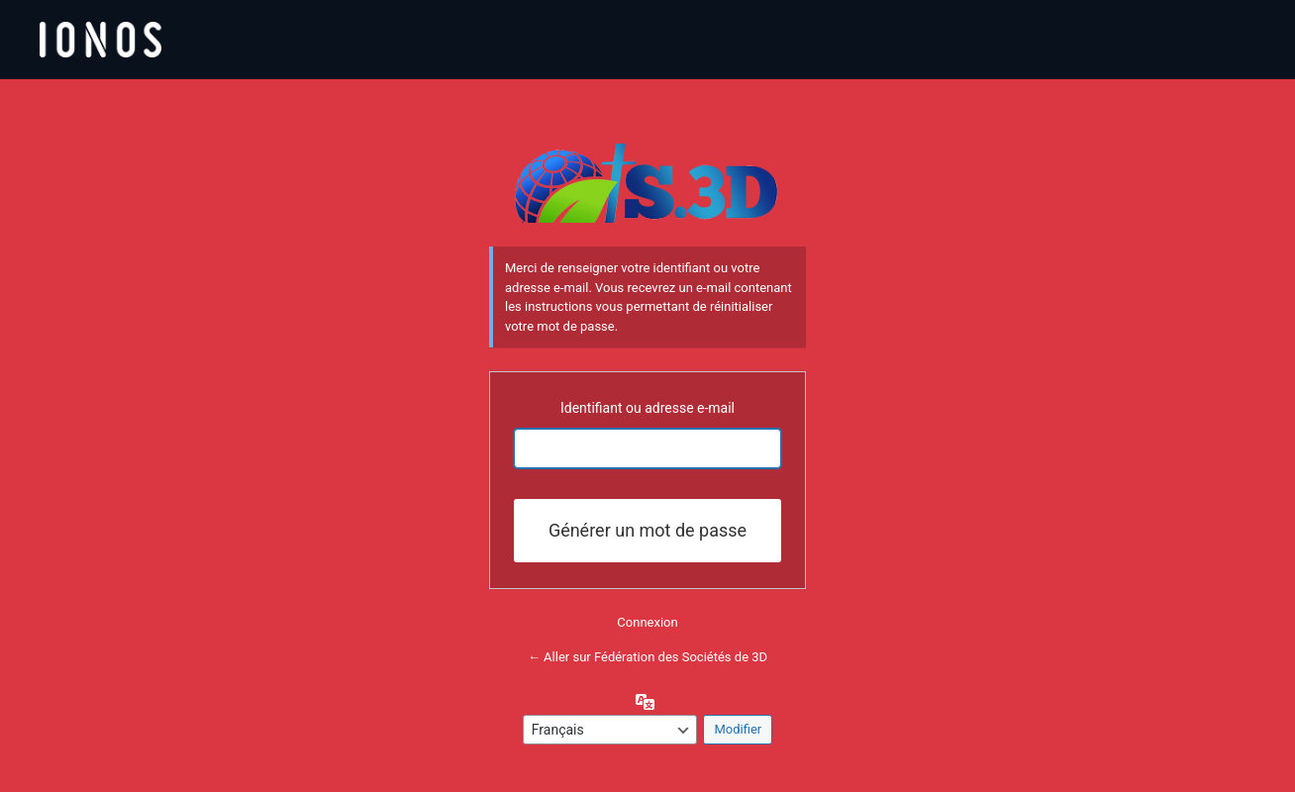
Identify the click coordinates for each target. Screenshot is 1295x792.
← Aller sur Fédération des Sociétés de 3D (647, 656)
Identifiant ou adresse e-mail (647, 408)
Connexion (647, 622)
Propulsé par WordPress (647, 183)
